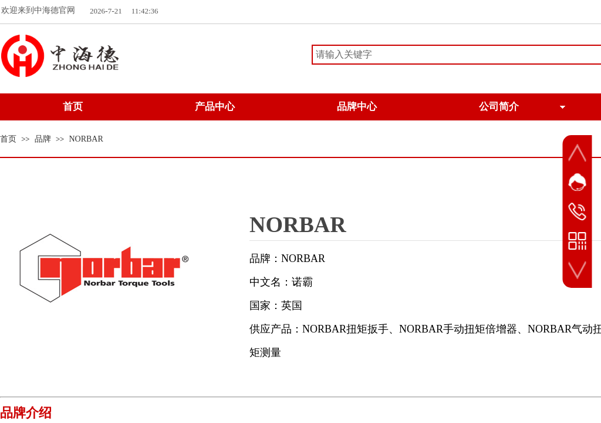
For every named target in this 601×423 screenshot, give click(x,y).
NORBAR (86, 139)
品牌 (43, 139)
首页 (8, 139)
